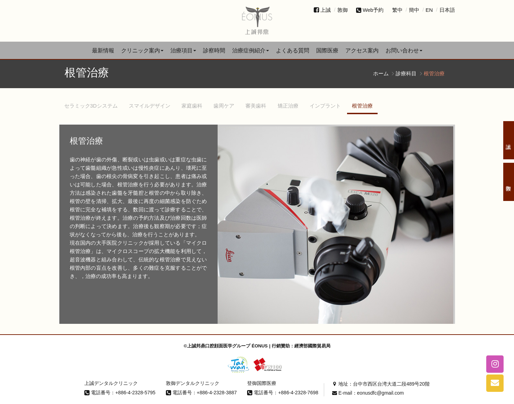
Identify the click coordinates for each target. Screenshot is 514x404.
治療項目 (183, 50)
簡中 (414, 10)
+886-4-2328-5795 (135, 392)
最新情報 (103, 50)
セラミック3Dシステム (91, 106)
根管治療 (362, 106)
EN (429, 10)
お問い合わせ (404, 50)
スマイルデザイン (149, 106)
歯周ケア (223, 106)
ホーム (381, 73)
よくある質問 (292, 50)
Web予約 (370, 10)
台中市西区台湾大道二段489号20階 (391, 384)
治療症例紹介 (250, 50)
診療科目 (406, 73)
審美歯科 (255, 106)
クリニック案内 (142, 50)
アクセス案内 (362, 50)
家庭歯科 (192, 106)
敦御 (342, 10)
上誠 (325, 10)
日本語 (447, 10)
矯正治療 (288, 106)
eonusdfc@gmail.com (380, 393)
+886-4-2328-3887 (217, 392)
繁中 (397, 10)
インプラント (325, 106)
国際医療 (327, 50)
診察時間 (214, 50)
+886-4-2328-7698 (298, 392)
